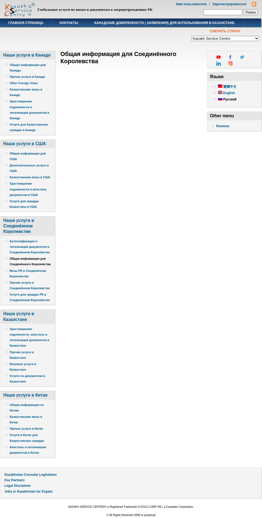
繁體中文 (227, 87)
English (226, 93)
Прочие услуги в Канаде (27, 76)
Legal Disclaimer (17, 486)
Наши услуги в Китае (25, 395)
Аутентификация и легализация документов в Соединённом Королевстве (30, 247)
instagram (230, 63)
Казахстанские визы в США (30, 177)
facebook (230, 57)
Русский (227, 99)
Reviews (223, 126)
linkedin (218, 63)
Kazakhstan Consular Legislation (30, 475)
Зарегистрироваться (229, 4)
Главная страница (25, 23)
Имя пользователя (191, 4)
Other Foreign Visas (24, 83)
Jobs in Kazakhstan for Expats (28, 491)
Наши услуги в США (24, 143)
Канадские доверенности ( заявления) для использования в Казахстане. (164, 23)
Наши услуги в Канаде (27, 55)
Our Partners (14, 480)
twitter (242, 57)
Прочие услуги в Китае (26, 428)
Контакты (69, 23)
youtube (218, 57)
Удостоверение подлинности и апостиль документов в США (28, 189)
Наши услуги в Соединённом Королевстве (18, 226)
